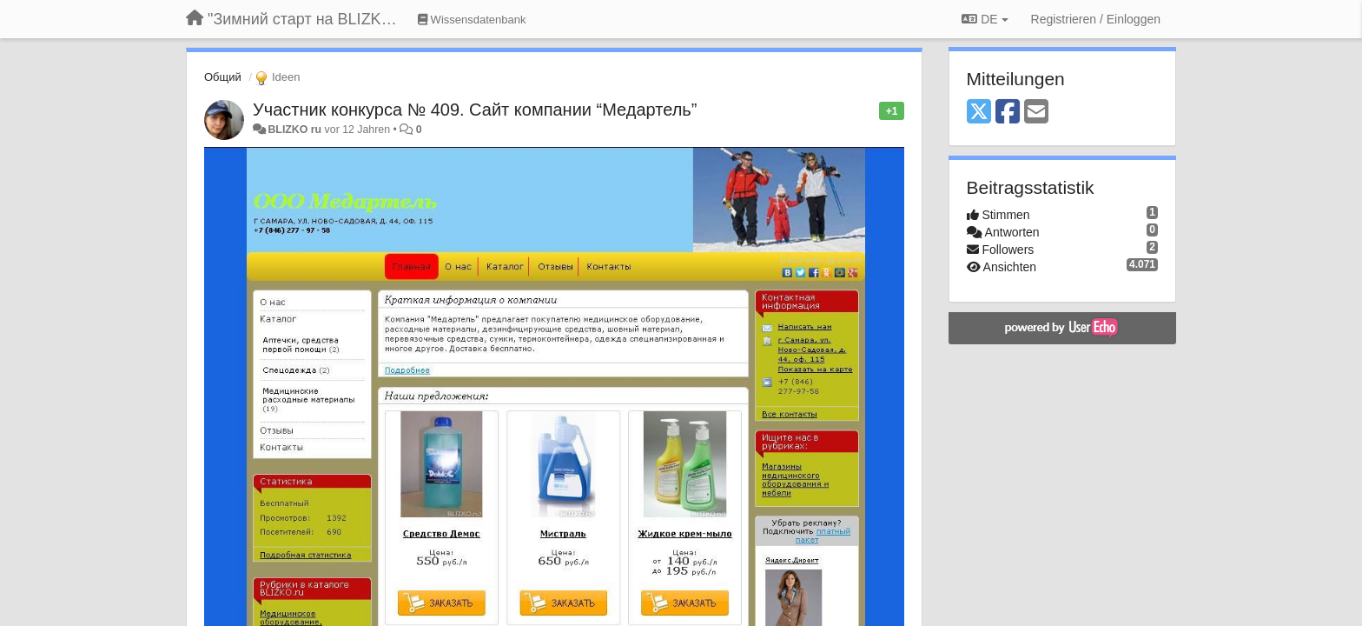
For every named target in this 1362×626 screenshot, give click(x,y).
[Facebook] (1007, 112)
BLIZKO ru (296, 129)
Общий (222, 76)
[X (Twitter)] (979, 112)
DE (985, 19)
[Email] (1036, 112)
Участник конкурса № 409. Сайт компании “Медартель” (475, 109)
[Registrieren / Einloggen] (1095, 19)
